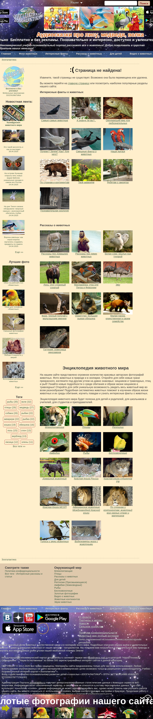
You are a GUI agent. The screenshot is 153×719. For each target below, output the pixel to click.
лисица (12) (11, 442)
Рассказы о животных (89, 53)
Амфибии (54, 453)
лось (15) (12, 430)
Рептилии (118, 427)
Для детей (116, 53)
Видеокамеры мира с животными (86, 543)
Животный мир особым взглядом (99, 635)
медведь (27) (27, 407)
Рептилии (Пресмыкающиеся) (70, 582)
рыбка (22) (28, 419)
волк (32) (26, 401)
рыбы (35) (12, 401)
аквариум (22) (11, 419)
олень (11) (27, 442)
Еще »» (19, 252)
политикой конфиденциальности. (94, 694)
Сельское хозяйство (91, 626)
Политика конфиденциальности (22, 571)
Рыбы (86, 453)
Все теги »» (19, 446)
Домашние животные (54, 478)
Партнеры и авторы (90, 620)
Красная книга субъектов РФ (118, 480)
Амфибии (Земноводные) (68, 585)
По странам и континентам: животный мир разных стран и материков (117, 511)
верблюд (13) (19, 436)
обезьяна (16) (26, 424)
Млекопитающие (54, 427)
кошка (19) (10, 424)
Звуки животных (63, 602)
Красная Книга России (86, 478)
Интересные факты (56, 53)
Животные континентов (67, 599)
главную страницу (78, 83)
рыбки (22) (27, 413)
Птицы (86, 427)
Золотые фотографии (66, 593)
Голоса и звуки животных (55, 541)
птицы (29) (10, 407)
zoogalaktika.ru (37, 682)
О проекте (85, 617)
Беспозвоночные (118, 453)
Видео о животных (141, 53)
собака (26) (11, 413)
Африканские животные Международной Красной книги (86, 510)
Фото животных (28, 53)
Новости (84, 623)
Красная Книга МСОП (55, 507)
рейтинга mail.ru (99, 657)
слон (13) (26, 430)
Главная (6, 53)
